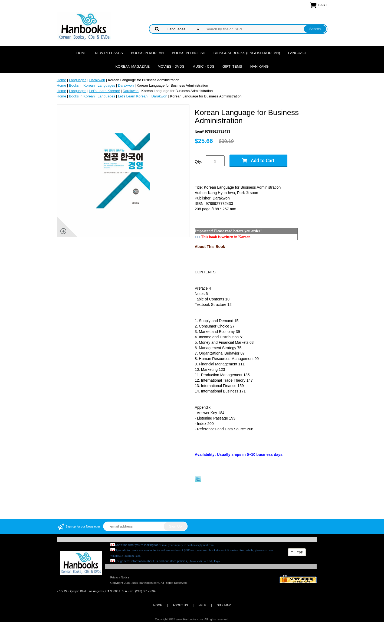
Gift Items (232, 66)
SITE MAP (224, 605)
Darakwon (97, 80)
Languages (77, 80)
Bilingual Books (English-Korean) (247, 53)
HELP (202, 605)
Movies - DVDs (171, 66)
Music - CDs (203, 66)
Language (298, 53)
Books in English (188, 53)
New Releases (109, 53)
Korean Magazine (132, 66)
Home (81, 53)
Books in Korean (147, 53)
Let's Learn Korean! (104, 91)
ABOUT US (180, 605)
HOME (157, 605)
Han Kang (259, 66)
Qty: (198, 161)
